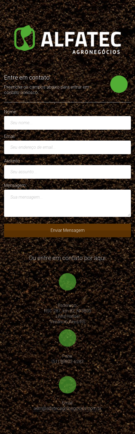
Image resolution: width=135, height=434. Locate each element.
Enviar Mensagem (68, 230)
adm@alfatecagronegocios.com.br (67, 409)
